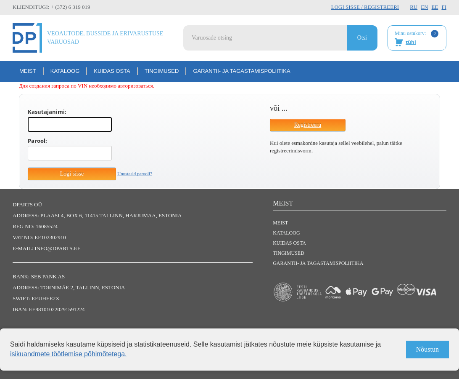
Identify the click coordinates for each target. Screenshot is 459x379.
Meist (27, 71)
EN (424, 7)
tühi (411, 41)
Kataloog (65, 71)
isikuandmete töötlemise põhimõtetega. (68, 354)
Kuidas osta (112, 71)
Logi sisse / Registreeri (365, 7)
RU (413, 7)
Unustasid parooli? (134, 173)
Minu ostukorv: (416, 38)
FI (443, 7)
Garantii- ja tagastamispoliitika (241, 71)
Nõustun (427, 349)
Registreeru (308, 125)
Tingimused (162, 71)
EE (435, 7)
